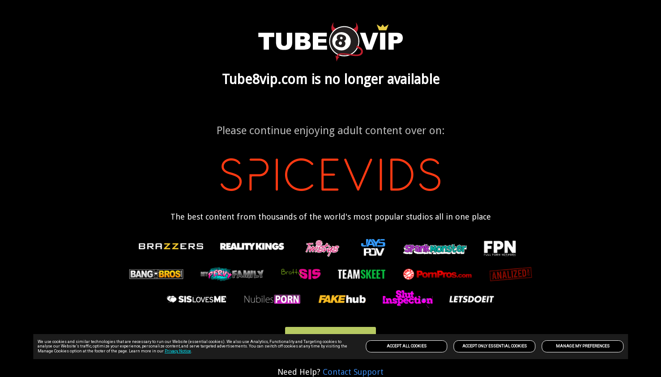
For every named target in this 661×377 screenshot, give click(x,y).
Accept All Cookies (406, 346)
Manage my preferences (583, 346)
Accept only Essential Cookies (494, 346)
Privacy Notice (178, 351)
